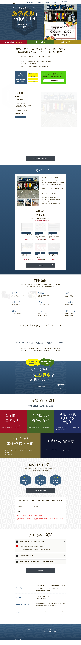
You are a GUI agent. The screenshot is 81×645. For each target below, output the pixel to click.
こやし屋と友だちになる (53, 80)
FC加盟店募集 (50, 631)
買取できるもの (34, 2)
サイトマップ (41, 631)
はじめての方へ (41, 2)
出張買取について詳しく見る (61, 384)
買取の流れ (47, 2)
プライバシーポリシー (33, 631)
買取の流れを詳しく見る (40, 490)
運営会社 (45, 631)
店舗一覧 (28, 2)
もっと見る (45, 265)
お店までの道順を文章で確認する (40, 158)
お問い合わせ (56, 631)
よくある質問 (53, 2)
